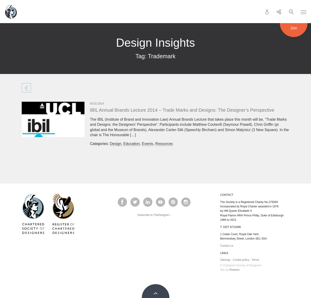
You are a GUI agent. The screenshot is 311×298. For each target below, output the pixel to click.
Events (147, 144)
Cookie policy (241, 259)
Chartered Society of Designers (11, 12)
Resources (164, 144)
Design (115, 144)
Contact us (226, 245)
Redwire (234, 269)
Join (293, 28)
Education (131, 144)
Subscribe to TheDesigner (153, 215)
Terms (255, 259)
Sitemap (225, 259)
